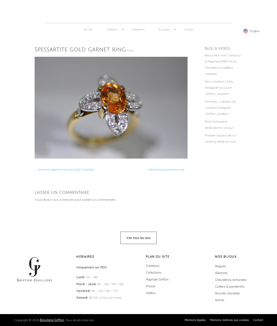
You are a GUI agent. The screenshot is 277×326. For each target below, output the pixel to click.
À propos (164, 29)
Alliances (221, 273)
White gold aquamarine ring (168, 169)
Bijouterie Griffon (52, 320)
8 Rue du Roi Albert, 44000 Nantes (31, 297)
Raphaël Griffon (157, 279)
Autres (219, 300)
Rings (130, 50)
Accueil (88, 29)
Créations (112, 29)
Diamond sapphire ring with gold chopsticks (64, 169)
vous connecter (63, 199)
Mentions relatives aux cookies (229, 319)
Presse (150, 286)
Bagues (220, 266)
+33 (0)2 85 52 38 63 (21, 291)
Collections (138, 29)
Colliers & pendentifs (229, 286)
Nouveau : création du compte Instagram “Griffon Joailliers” (220, 107)
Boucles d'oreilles (227, 293)
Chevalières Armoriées (231, 280)
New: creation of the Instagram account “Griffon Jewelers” (219, 87)
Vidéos (151, 293)
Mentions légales (195, 319)
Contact (188, 29)
